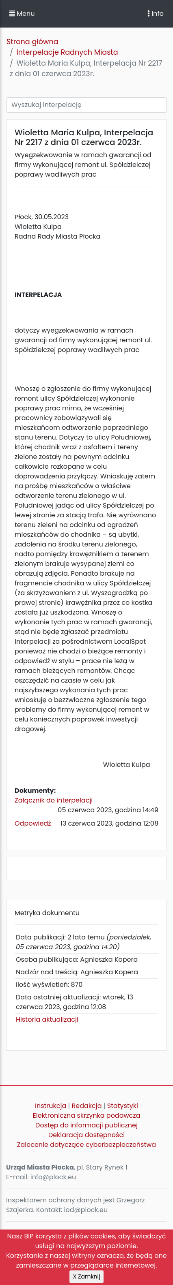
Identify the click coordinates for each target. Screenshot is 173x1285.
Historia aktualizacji (47, 1019)
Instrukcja (50, 1105)
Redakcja (87, 1105)
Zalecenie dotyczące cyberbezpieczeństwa (86, 1144)
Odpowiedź (33, 823)
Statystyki (122, 1105)
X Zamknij (86, 1276)
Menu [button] (22, 13)
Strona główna (32, 42)
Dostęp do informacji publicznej (86, 1125)
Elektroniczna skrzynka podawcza (87, 1115)
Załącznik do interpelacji (54, 800)
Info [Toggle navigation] (155, 13)
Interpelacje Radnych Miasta (67, 52)
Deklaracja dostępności (86, 1135)
